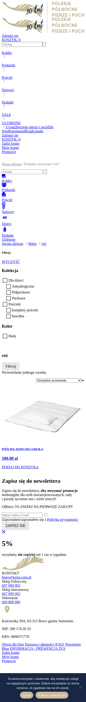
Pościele (14, 304)
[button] (43, 160)
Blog (27, 131)
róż (44, 244)
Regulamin (16, 131)
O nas (10, 127)
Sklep (32, 244)
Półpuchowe (21, 292)
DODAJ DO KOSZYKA (20, 467)
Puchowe (18, 298)
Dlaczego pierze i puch (31, 127)
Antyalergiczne (23, 286)
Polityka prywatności (52, 695)
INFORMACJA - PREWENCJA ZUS (37, 648)
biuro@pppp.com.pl (16, 577)
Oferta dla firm (13, 644)
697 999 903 (11, 585)
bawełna (18, 316)
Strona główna (11, 164)
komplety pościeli (25, 310)
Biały (12, 336)
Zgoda (26, 695)
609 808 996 (11, 602)
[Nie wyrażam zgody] (80, 687)
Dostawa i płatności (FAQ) (44, 644)
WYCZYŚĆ (11, 262)
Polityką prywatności (62, 519)
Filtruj (11, 366)
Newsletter (73, 644)
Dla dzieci (15, 280)
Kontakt (37, 131)
